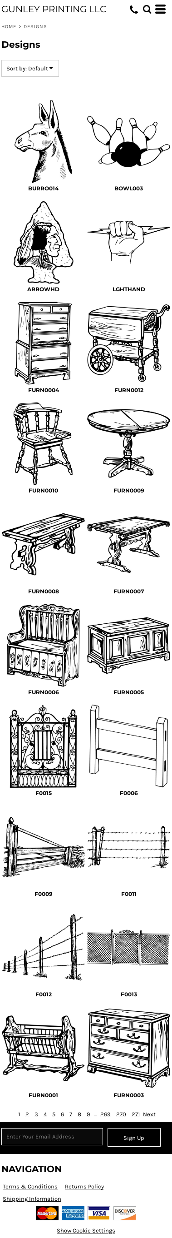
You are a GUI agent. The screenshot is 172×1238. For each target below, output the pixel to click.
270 (121, 1114)
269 (105, 1114)
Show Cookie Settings (86, 1230)
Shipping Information (32, 1198)
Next (149, 1114)
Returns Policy (84, 1186)
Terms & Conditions (30, 1186)
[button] (147, 9)
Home (8, 27)
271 (136, 1114)
